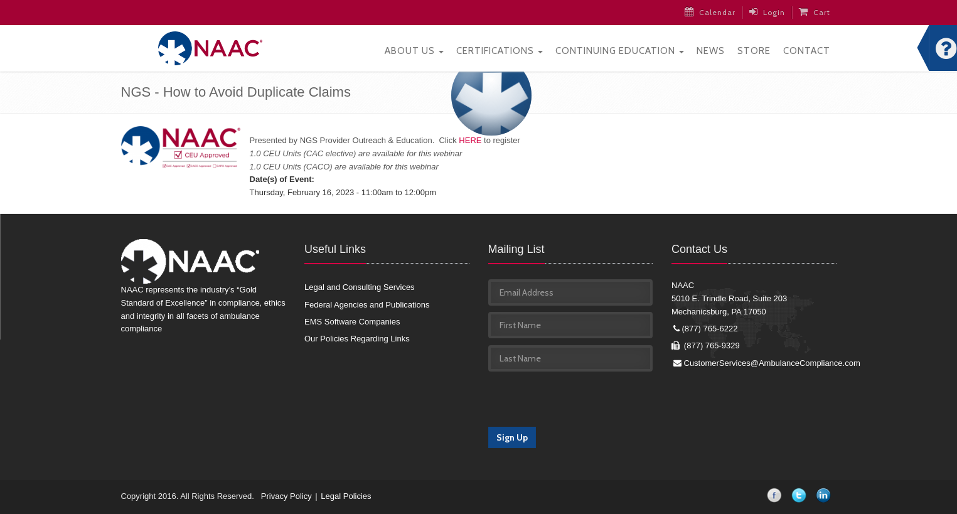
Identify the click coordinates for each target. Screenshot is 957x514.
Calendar (710, 12)
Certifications (499, 50)
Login (767, 12)
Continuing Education (619, 50)
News (711, 50)
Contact (806, 50)
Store (754, 50)
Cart (814, 12)
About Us (414, 50)
